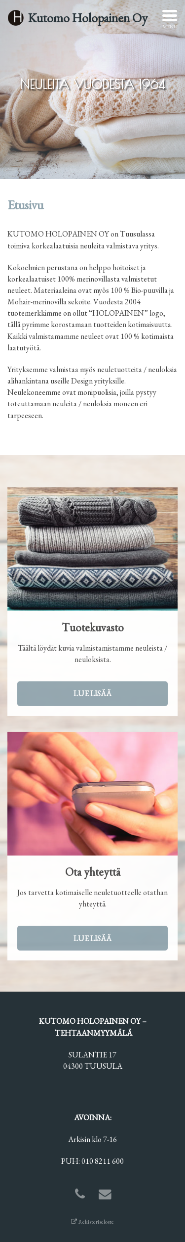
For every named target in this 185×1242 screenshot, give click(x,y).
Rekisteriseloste (92, 1222)
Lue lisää (92, 695)
